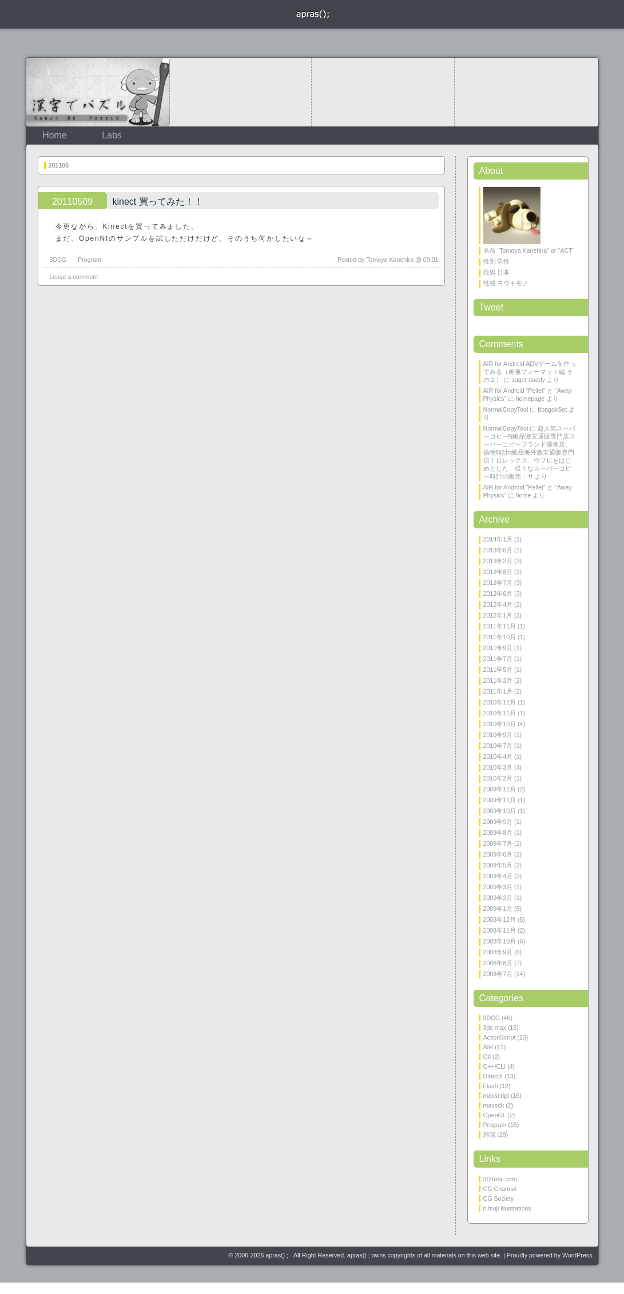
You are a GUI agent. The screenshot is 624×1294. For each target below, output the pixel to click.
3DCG (58, 259)
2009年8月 (498, 832)
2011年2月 (498, 680)
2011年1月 (498, 691)
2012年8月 (498, 571)
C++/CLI (494, 1066)
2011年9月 (498, 647)
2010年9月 (498, 734)
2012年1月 (498, 615)
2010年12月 (499, 702)
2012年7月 (498, 582)
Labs (112, 135)
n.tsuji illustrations (507, 1208)
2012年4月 (498, 604)
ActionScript (499, 1037)
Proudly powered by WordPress (550, 1255)
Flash (490, 1085)
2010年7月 (498, 745)
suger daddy (528, 379)
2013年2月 (498, 561)
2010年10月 (499, 723)
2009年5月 (498, 865)
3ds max (494, 1027)
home (523, 495)
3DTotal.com (500, 1179)
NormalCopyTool (505, 409)
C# (487, 1056)
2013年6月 (498, 550)
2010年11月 (499, 713)
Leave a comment (74, 276)
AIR (488, 1047)
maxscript (496, 1095)
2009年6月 (498, 854)
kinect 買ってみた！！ (158, 201)
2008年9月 (498, 952)
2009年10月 (499, 810)
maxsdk (493, 1105)
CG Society (498, 1198)
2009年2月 (498, 897)
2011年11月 (499, 626)
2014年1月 (498, 539)
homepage (530, 398)
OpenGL (494, 1115)
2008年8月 (498, 962)
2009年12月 (499, 789)
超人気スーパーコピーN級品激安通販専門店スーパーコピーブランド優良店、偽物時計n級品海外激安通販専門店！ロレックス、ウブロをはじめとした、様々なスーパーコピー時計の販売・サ (529, 452)
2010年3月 (498, 767)
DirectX (493, 1076)
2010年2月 (498, 778)
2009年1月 (498, 908)
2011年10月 (499, 637)
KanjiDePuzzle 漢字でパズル (98, 92)
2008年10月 (499, 941)
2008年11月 (499, 930)
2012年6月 (498, 593)
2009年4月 (498, 876)
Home (54, 135)
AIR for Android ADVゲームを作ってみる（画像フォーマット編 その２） (530, 371)
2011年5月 (498, 669)
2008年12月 (499, 919)
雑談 (489, 1134)
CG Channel (500, 1188)
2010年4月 (498, 756)
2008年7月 (498, 973)
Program (89, 259)
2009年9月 (498, 821)
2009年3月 (498, 886)
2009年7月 (498, 843)
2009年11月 (499, 800)
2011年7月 (498, 658)
